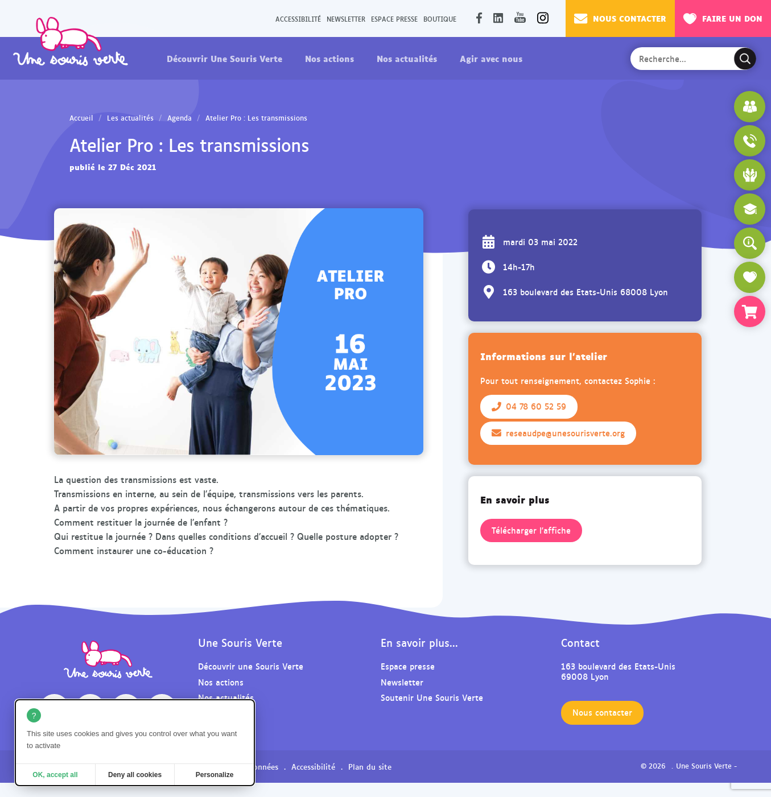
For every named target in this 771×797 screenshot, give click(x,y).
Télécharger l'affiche (531, 530)
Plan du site (369, 766)
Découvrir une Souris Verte (250, 665)
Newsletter (346, 18)
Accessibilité (298, 18)
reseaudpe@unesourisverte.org (558, 433)
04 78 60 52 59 (529, 406)
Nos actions (329, 58)
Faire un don (722, 18)
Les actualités (130, 117)
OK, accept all (54, 775)
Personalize (215, 775)
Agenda (179, 117)
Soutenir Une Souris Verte (432, 697)
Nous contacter (620, 18)
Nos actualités (407, 58)
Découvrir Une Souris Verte (224, 58)
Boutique (439, 18)
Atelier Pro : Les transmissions (256, 117)
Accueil (81, 117)
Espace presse (394, 18)
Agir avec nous (491, 58)
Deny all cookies (135, 775)
